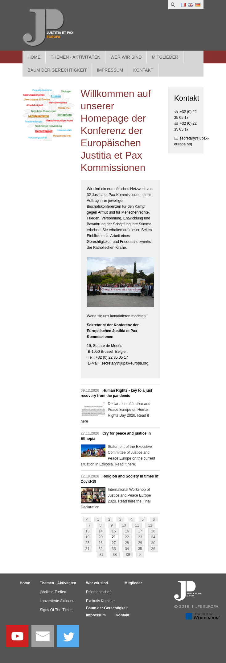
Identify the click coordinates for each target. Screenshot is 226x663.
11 (137, 525)
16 (127, 531)
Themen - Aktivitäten (75, 57)
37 (102, 554)
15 (114, 531)
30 (153, 543)
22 (127, 537)
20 (101, 537)
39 (128, 554)
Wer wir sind (126, 57)
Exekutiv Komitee (100, 601)
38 (115, 554)
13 (87, 531)
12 (150, 525)
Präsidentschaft (99, 592)
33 (114, 549)
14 (101, 531)
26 (101, 543)
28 (127, 543)
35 (140, 549)
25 (87, 543)
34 (127, 549)
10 (124, 525)
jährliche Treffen (53, 592)
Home (33, 57)
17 (140, 531)
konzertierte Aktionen (57, 601)
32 (101, 549)
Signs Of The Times (56, 610)
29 (140, 543)
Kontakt (122, 615)
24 (153, 537)
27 (114, 543)
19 (87, 537)
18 (153, 531)
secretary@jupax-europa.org (125, 363)
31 (87, 549)
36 (153, 549)
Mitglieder (165, 57)
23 (140, 537)
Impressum (96, 615)
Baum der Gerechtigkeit (107, 608)
